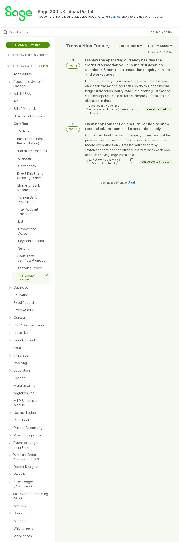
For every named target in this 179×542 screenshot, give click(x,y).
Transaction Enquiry (104, 109)
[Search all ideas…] (30, 32)
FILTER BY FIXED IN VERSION (28, 55)
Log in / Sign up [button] (160, 32)
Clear (44, 66)
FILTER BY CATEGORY (23, 66)
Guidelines (113, 16)
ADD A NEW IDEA (27, 45)
